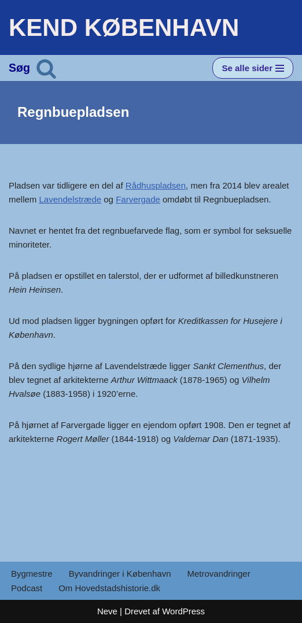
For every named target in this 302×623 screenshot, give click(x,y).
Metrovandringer (218, 573)
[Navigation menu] (252, 68)
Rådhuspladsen (156, 185)
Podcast (26, 588)
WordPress (183, 611)
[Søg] (46, 68)
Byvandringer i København (120, 573)
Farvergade (138, 199)
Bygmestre (32, 573)
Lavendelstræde (70, 199)
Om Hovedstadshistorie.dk (109, 588)
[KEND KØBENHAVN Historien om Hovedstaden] (124, 27)
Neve (107, 611)
